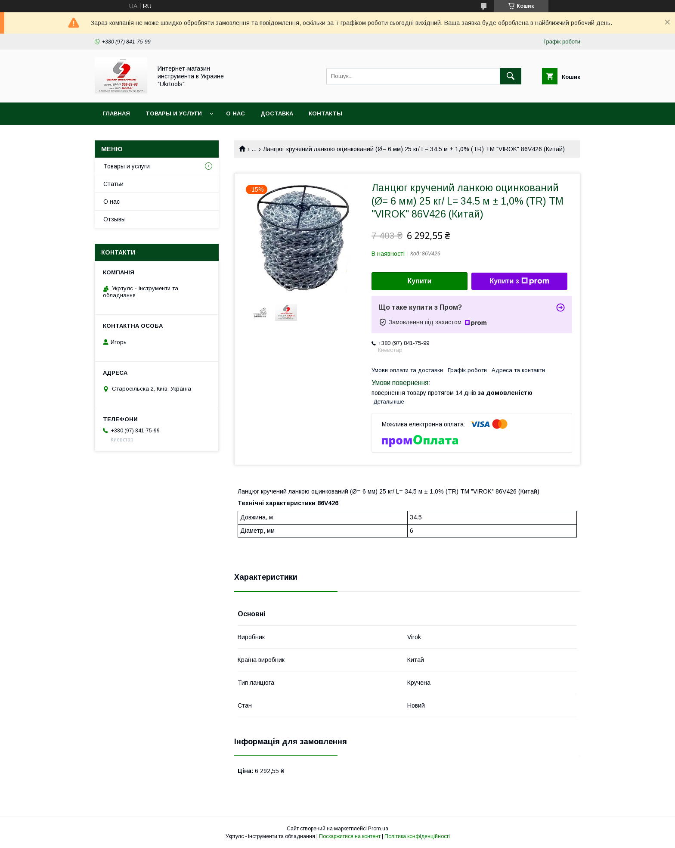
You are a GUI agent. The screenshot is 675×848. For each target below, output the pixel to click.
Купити (420, 281)
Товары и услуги (174, 113)
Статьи (113, 183)
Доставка (276, 113)
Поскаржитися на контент (350, 836)
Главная (116, 113)
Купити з (519, 281)
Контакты (325, 113)
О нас (235, 113)
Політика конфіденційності (417, 836)
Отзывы (114, 219)
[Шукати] (510, 76)
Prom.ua (378, 829)
